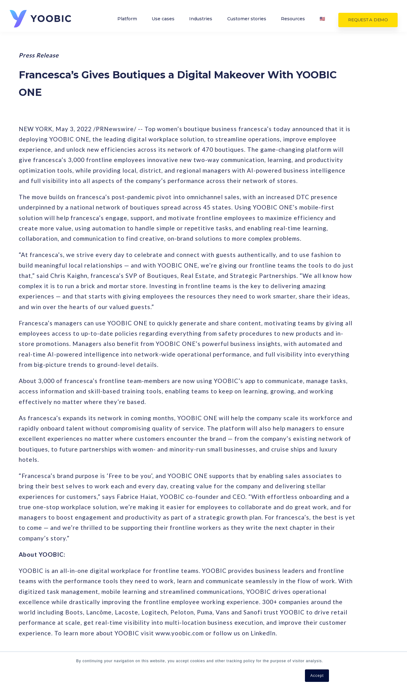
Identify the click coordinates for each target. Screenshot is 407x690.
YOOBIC (31, 570)
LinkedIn (263, 633)
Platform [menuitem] (127, 21)
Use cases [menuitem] (163, 21)
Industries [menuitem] (200, 21)
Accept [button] (317, 675)
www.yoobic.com (179, 633)
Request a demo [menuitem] (368, 21)
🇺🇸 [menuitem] (322, 21)
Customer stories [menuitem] (246, 21)
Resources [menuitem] (293, 21)
